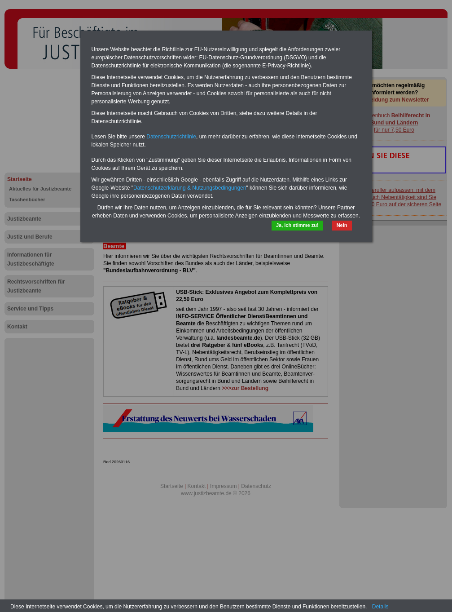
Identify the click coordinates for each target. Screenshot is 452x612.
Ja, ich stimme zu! (297, 225)
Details (380, 606)
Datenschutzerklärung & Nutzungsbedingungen (189, 188)
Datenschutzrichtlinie (171, 136)
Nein (342, 225)
